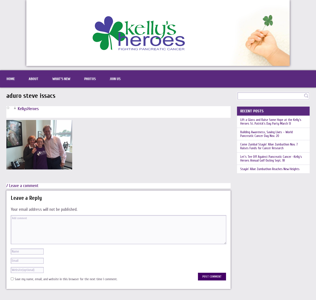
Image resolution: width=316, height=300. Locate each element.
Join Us (115, 79)
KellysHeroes (28, 108)
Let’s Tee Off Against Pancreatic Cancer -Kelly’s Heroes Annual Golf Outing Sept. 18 (271, 158)
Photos (90, 79)
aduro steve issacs (31, 96)
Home (11, 79)
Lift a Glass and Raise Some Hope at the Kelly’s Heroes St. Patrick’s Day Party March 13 (270, 121)
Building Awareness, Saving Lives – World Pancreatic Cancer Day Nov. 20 (266, 134)
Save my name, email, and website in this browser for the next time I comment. (66, 279)
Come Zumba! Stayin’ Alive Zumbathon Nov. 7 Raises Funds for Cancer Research (269, 146)
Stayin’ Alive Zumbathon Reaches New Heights (270, 169)
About (33, 79)
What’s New (61, 79)
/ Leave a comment (22, 185)
